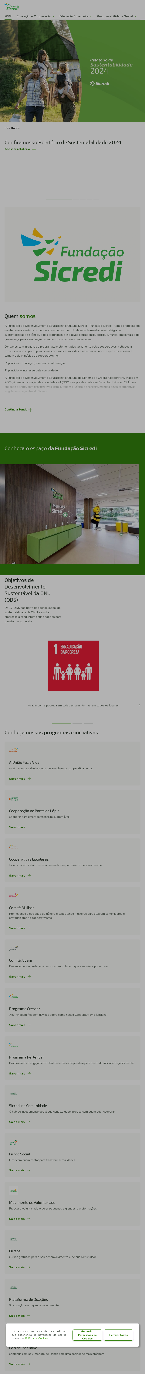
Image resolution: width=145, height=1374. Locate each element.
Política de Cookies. (37, 1338)
